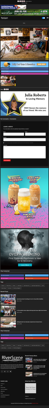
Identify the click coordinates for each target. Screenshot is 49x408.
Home (24, 23)
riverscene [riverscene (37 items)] (9, 288)
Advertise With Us (28, 1)
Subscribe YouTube (30, 278)
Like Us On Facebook (5, 275)
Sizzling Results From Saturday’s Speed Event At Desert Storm (29, 321)
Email (26, 131)
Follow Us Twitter (29, 275)
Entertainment (3, 396)
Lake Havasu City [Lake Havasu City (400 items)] (26, 285)
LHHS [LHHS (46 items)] (43, 285)
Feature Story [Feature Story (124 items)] (8, 285)
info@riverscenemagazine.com (30, 398)
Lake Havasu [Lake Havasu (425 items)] (19, 285)
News (2, 385)
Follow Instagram (5, 278)
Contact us (2, 383)
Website (4, 137)
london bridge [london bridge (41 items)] (3, 288)
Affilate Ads (3, 391)
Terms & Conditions (4, 389)
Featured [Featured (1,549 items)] (2, 285)
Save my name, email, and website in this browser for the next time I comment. (18, 142)
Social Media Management (5, 395)
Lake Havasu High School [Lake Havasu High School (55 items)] (35, 285)
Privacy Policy (3, 387)
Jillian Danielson (4, 58)
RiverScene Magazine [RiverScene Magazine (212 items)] (16, 288)
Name (4, 131)
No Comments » (15, 58)
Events (2, 393)
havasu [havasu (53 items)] (14, 285)
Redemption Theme (35, 403)
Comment (5, 145)
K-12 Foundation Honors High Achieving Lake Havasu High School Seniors (32, 310)
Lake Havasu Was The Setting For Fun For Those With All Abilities (30, 299)
